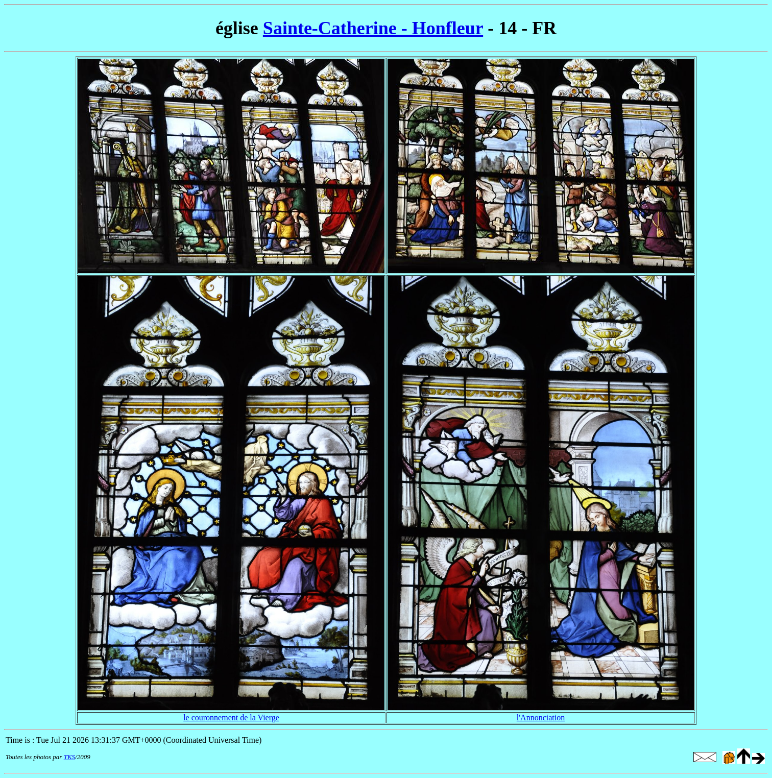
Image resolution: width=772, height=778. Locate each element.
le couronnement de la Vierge (231, 717)
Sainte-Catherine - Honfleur (373, 28)
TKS (69, 757)
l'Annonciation (541, 717)
